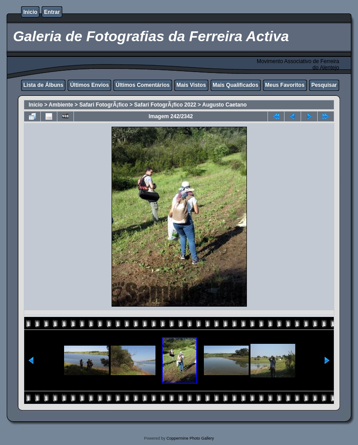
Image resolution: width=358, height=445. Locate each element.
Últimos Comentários (143, 85)
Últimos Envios (89, 85)
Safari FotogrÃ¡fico (103, 105)
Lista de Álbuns (43, 85)
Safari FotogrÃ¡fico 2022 (165, 105)
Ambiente (61, 105)
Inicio (30, 12)
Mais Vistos (191, 85)
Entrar (52, 12)
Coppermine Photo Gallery (190, 438)
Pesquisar (324, 85)
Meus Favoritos (285, 85)
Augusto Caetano (224, 105)
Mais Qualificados (236, 85)
